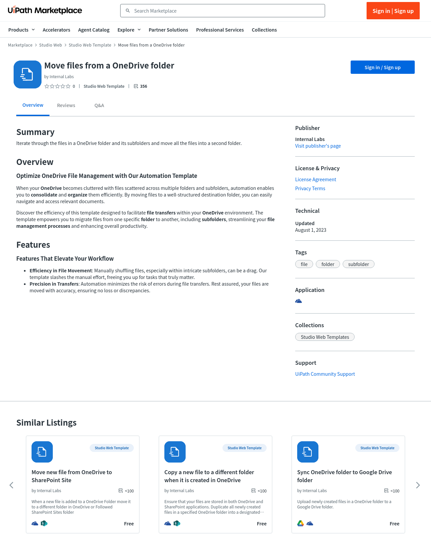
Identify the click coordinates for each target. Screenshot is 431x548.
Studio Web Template (90, 45)
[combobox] (227, 11)
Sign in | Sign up (393, 11)
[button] (304, 264)
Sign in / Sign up (383, 67)
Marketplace (20, 45)
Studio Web (50, 45)
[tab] (32, 107)
